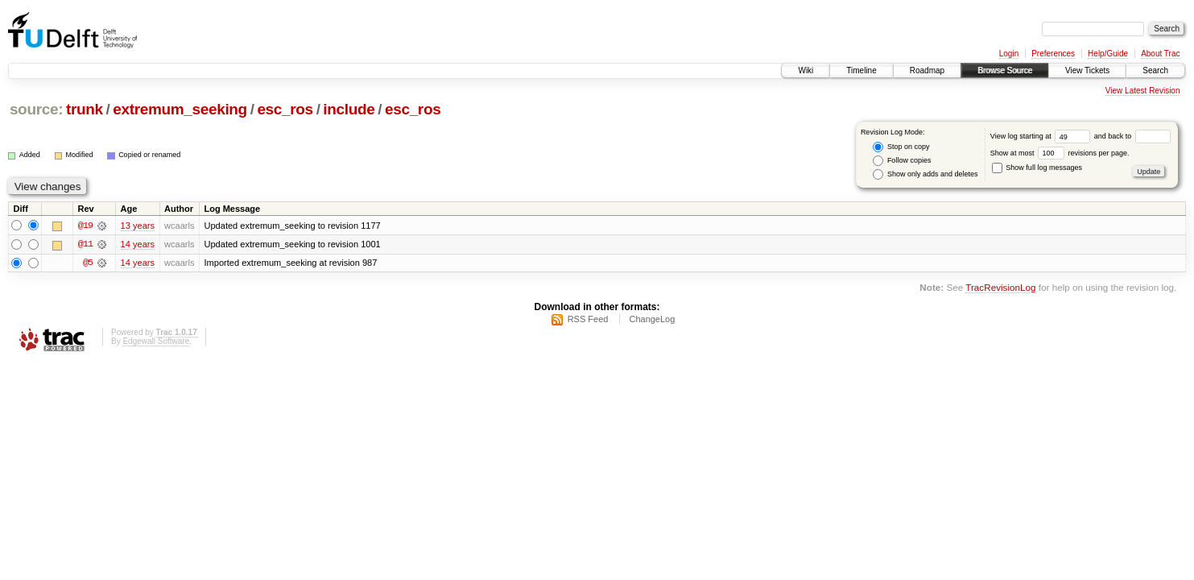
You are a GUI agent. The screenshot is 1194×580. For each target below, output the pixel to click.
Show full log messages (1037, 168)
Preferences (1053, 53)
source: (36, 109)
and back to (1132, 136)
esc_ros (284, 109)
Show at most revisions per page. (1060, 153)
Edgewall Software (155, 343)
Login (1008, 53)
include (348, 109)
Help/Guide (1108, 53)
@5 (88, 264)
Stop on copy (901, 147)
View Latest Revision (1142, 90)
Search (1155, 70)
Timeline (861, 70)
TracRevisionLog (1000, 289)
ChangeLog (652, 321)
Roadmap (927, 70)
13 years (138, 225)
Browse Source (1004, 70)
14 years (138, 245)
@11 (85, 244)
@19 (85, 225)
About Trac (1160, 53)
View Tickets (1087, 70)
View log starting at (1042, 136)
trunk (84, 109)
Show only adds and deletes (925, 174)
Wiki (805, 70)
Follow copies (902, 160)
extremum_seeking (180, 109)
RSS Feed (588, 321)
